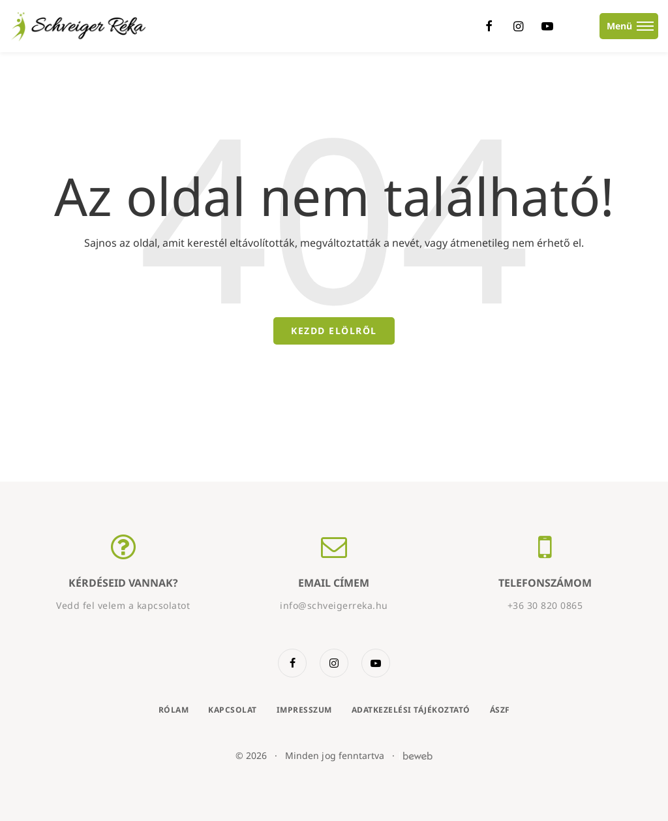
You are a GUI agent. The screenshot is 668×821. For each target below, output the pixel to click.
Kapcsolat (232, 709)
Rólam (174, 709)
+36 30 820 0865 (545, 605)
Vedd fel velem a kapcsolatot (123, 605)
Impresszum (304, 709)
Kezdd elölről (334, 330)
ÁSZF (500, 709)
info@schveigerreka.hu (334, 605)
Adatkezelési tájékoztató (411, 709)
